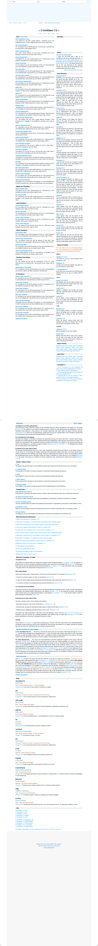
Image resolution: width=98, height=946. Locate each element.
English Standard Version (22, 51)
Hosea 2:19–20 (57, 583)
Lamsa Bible (18, 259)
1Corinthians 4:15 (74, 644)
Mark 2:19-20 (59, 214)
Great (61, 349)
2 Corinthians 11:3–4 (55, 566)
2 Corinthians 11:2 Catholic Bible (24, 826)
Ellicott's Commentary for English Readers (27, 629)
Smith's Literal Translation (22, 223)
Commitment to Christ (21, 507)
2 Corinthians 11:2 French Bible (23, 825)
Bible (10, 22)
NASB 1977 (18, 93)
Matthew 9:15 (60, 204)
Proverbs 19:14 (25, 641)
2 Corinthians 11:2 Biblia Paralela (24, 821)
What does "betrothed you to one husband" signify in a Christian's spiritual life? (38, 524)
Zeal (74, 351)
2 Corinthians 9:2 (52, 660)
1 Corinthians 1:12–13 (59, 593)
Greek (57, 33)
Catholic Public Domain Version (23, 238)
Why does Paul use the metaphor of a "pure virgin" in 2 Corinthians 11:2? (36, 540)
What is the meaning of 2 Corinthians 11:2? (28, 519)
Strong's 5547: (19, 804)
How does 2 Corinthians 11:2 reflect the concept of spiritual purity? (34, 538)
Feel (77, 347)
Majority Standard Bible (21, 189)
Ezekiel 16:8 (59, 233)
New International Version (22, 39)
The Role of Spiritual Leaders (23, 502)
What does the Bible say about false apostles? (29, 551)
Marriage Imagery (21, 484)
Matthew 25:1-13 (60, 138)
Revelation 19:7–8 (73, 614)
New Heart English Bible (21, 167)
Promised (63, 351)
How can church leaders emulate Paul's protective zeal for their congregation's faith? (39, 532)
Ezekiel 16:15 (49, 667)
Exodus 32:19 (71, 564)
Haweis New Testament (21, 288)
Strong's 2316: (19, 706)
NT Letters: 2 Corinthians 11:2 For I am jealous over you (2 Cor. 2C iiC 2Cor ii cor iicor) (38, 829)
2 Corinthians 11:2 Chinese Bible (24, 823)
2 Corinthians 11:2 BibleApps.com (24, 820)
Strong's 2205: (19, 716)
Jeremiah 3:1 (42, 667)
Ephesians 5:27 (60, 309)
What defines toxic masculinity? (25, 546)
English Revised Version (22, 137)
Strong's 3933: (19, 795)
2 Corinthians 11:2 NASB (21, 815)
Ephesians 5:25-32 (22, 649)
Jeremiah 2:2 (59, 127)
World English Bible (20, 195)
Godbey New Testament (21, 282)
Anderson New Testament (22, 276)
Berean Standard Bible (21, 57)
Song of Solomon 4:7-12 (62, 177)
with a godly (70, 60)
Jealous (70, 349)
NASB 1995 (18, 87)
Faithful (73, 347)
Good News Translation (21, 149)
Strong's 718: (19, 735)
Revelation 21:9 (60, 168)
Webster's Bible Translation (22, 174)
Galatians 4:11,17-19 (61, 257)
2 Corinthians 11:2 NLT (21, 812)
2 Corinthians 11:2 (29, 622)
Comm (53, 33)
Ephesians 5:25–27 (67, 613)
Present (58, 351)
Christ (74, 346)
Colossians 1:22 (77, 613)
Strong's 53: (18, 785)
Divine (62, 347)
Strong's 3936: (19, 774)
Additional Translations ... (22, 318)
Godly (81, 347)
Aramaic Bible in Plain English (23, 267)
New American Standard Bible (23, 81)
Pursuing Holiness (20, 512)
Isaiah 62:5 (59, 195)
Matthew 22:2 (46, 648)
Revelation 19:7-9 (61, 90)
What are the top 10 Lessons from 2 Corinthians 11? (31, 543)
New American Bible (20, 244)
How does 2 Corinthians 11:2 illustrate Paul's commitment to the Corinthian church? (39, 522)
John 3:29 (58, 151)
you (66, 60)
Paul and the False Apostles (63, 55)
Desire (58, 347)
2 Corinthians (15, 22)
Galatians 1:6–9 (63, 607)
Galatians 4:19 (71, 580)
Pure (67, 351)
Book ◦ (75, 423)
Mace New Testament (21, 294)
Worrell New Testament (21, 306)
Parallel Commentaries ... (22, 675)
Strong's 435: (19, 764)
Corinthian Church (21, 469)
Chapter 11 (20, 22)
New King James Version (22, 75)
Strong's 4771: (19, 696)
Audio (40, 33)
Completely (79, 346)
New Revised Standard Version (23, 250)
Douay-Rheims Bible (20, 232)
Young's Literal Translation (22, 217)
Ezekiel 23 (75, 665)
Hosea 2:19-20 (60, 108)
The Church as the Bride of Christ (24, 497)
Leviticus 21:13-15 (61, 329)
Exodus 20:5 (19, 429)
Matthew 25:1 (53, 648)
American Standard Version (22, 125)
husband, (70, 61)
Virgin (70, 351)
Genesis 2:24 (59, 225)
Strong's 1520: (19, 754)
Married (80, 349)
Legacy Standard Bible (21, 99)
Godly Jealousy (21, 479)
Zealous (77, 351)
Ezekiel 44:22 (60, 334)
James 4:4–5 (49, 577)
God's (57, 349)
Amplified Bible (19, 105)
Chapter (80, 423)
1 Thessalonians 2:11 (62, 269)
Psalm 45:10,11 (60, 288)
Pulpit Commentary (21, 656)
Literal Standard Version (21, 205)
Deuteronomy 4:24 (21, 432)
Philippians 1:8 (60, 263)
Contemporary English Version (23, 131)
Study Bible (19, 423)
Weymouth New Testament (22, 180)
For (81, 60)
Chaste (70, 346)
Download (80, 70)
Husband (65, 349)
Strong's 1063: (19, 725)
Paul (18, 464)
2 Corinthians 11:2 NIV (21, 810)
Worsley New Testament (22, 312)
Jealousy (75, 349)
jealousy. (77, 60)
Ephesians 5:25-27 (61, 76)
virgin (61, 63)
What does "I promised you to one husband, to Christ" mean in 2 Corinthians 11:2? (38, 535)
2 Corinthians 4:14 (69, 669)
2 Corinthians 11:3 (53, 610)
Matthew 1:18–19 (55, 591)
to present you (77, 61)
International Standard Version (23, 155)
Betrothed (59, 346)
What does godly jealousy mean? (26, 548)
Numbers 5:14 (45, 662)
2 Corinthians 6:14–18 (49, 604)
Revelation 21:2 (60, 160)
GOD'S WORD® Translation (22, 143)
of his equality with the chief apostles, (67, 370)
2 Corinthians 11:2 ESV (21, 813)
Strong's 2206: (19, 687)
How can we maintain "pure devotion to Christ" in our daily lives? (34, 527)
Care (66, 346)
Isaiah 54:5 (59, 117)
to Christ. (65, 63)
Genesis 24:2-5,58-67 (62, 280)
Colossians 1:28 (60, 318)
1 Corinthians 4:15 (68, 562)
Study (48, 33)
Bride (63, 346)
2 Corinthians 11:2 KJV (21, 817)
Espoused (67, 347)
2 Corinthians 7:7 (42, 660)
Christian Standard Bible (21, 111)
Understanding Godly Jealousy (23, 491)
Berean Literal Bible (20, 63)
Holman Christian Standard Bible (24, 117)
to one (66, 61)
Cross (44, 33)
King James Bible (20, 69)
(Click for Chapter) (23, 36)
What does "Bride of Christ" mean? (26, 554)
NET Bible (18, 161)
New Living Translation (21, 45)
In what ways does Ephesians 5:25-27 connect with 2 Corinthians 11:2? (36, 530)
